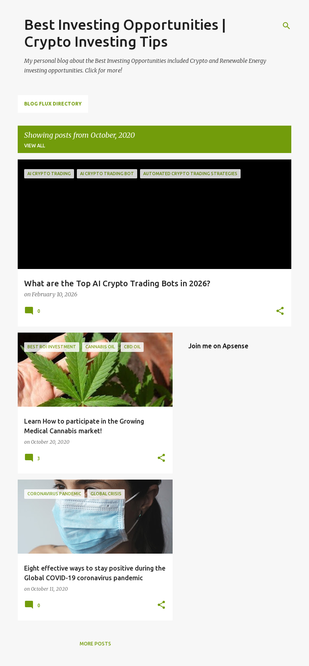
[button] (280, 311)
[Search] (286, 25)
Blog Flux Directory (53, 103)
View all (34, 145)
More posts (95, 643)
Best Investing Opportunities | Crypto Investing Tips (125, 33)
